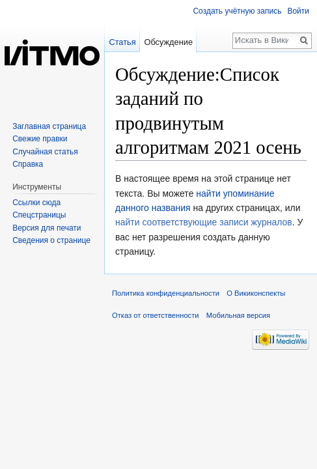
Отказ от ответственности (155, 315)
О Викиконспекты (256, 293)
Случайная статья (44, 151)
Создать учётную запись (237, 11)
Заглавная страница (49, 126)
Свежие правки (39, 138)
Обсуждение (168, 42)
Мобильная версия (238, 315)
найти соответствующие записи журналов (203, 222)
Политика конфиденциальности (165, 293)
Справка (27, 164)
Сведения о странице (51, 240)
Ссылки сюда (36, 202)
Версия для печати (46, 228)
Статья (122, 42)
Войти (298, 11)
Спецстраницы (39, 215)
